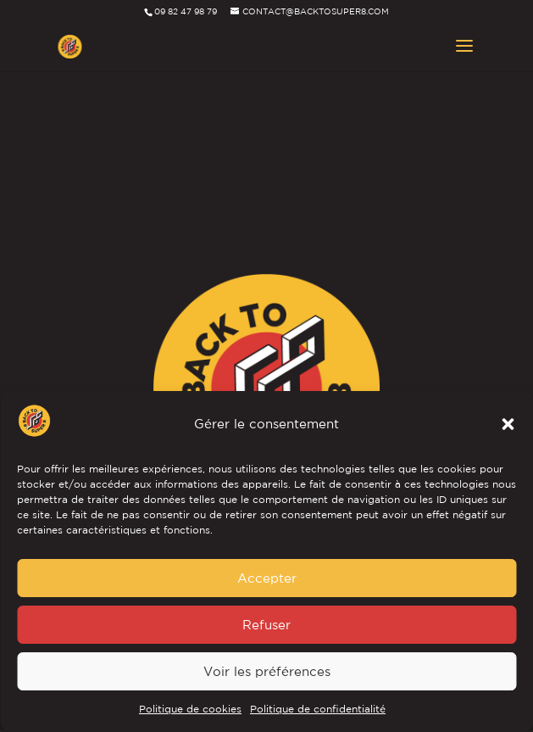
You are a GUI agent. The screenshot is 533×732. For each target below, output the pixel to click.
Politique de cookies (190, 708)
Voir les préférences (266, 671)
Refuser (266, 624)
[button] (507, 424)
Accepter (267, 578)
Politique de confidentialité (318, 708)
